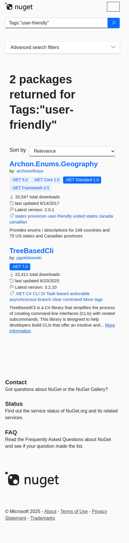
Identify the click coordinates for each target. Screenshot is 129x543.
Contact (16, 382)
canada (106, 216)
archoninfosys (30, 170)
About (50, 511)
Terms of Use (74, 511)
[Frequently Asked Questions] (11, 432)
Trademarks (42, 518)
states (21, 216)
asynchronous (23, 299)
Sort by (18, 150)
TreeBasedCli (32, 251)
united (79, 216)
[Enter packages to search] (56, 23)
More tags (93, 299)
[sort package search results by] (72, 151)
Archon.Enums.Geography (54, 164)
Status (14, 404)
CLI (36, 293)
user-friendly (60, 216)
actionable (79, 293)
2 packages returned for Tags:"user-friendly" (43, 102)
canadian (18, 221)
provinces (37, 216)
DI (43, 293)
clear (57, 299)
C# (29, 293)
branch (44, 299)
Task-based (57, 293)
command (72, 299)
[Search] (113, 23)
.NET (20, 293)
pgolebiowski (29, 257)
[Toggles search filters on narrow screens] (113, 47)
